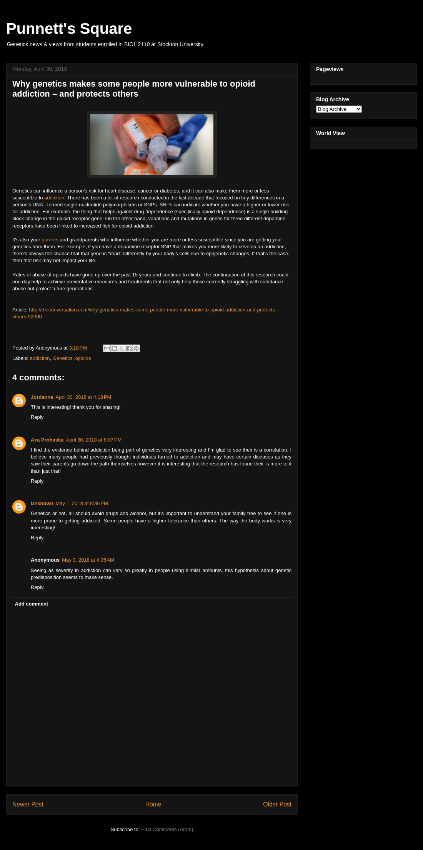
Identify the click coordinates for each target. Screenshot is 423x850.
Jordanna (42, 397)
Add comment (31, 604)
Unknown (42, 503)
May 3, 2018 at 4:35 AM (88, 560)
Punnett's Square (69, 28)
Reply (37, 417)
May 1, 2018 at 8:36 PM (82, 503)
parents (50, 240)
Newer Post (27, 804)
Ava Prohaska (47, 440)
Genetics (62, 358)
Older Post (277, 804)
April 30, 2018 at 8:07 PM (94, 440)
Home (153, 804)
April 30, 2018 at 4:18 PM (84, 397)
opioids (83, 358)
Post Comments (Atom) (167, 829)
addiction (54, 198)
